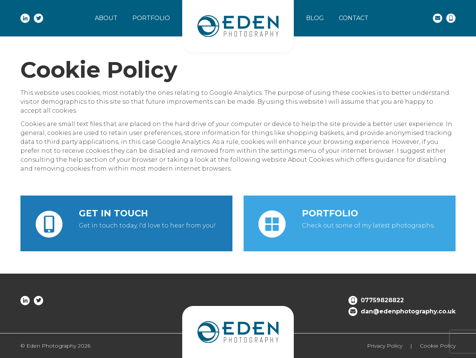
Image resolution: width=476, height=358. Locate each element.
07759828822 (382, 300)
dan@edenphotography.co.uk (408, 311)
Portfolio (151, 18)
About (106, 18)
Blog (315, 18)
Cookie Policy (438, 345)
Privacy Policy (384, 345)
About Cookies (311, 159)
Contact (354, 18)
